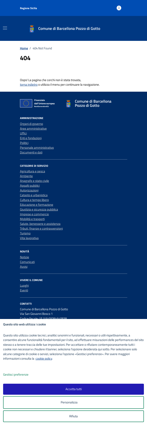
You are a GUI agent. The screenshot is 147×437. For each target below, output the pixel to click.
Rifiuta (73, 416)
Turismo (25, 233)
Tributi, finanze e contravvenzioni (41, 228)
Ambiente (26, 176)
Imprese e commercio (34, 214)
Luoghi (24, 285)
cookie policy (44, 358)
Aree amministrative (33, 128)
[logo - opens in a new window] (75, 431)
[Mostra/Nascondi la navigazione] (4, 28)
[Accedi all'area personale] (119, 8)
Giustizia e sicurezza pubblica (39, 209)
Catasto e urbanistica (34, 195)
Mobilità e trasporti (32, 219)
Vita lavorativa (29, 238)
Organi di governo (31, 123)
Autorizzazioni (29, 190)
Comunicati (27, 261)
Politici (24, 142)
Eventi (24, 290)
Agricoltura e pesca (32, 171)
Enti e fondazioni (31, 138)
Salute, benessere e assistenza (40, 223)
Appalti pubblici (30, 185)
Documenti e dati (31, 152)
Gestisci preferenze (20, 374)
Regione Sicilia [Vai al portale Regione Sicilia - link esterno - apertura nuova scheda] (28, 8)
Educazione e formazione (36, 204)
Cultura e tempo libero (34, 199)
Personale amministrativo (37, 147)
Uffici (23, 133)
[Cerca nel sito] (123, 28)
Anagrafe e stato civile (34, 180)
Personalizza (73, 402)
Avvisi (23, 266)
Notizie (24, 257)
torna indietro (29, 84)
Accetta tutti (73, 389)
